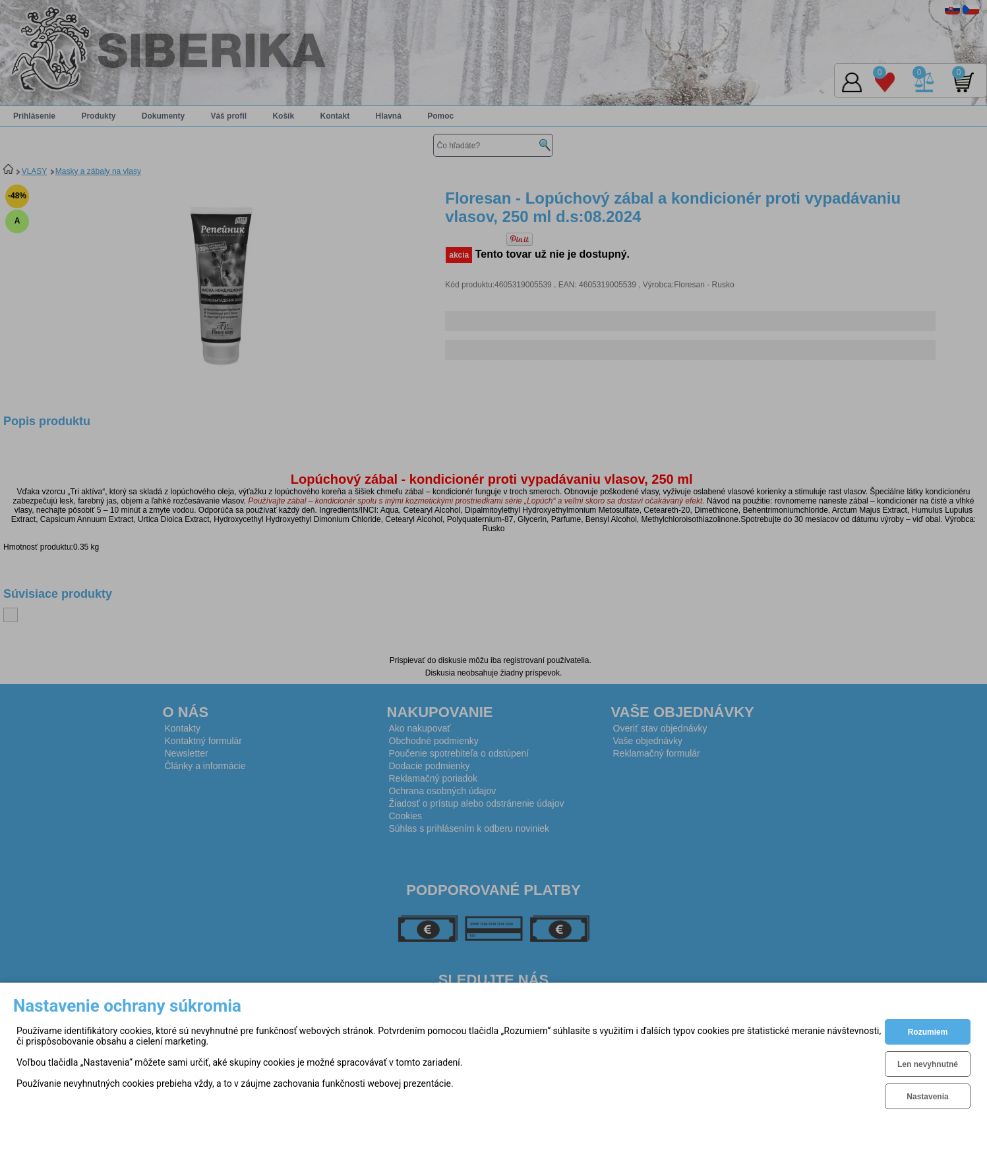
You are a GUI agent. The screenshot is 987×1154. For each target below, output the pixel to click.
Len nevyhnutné (927, 1064)
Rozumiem (928, 1032)
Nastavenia (927, 1096)
